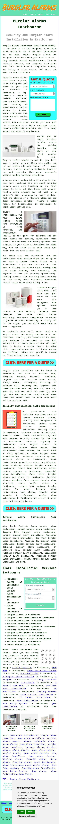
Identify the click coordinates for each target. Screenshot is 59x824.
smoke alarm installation (41, 671)
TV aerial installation (34, 697)
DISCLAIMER (50, 14)
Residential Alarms (44, 741)
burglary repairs (46, 692)
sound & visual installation (37, 694)
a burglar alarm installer (18, 677)
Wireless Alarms (12, 759)
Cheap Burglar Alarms (37, 765)
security (19, 501)
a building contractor (43, 680)
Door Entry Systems (15, 771)
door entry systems (15, 703)
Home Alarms (39, 771)
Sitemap (4, 803)
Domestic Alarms (22, 741)
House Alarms (10, 744)
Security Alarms (22, 762)
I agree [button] (21, 811)
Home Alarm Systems (43, 750)
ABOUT (32, 14)
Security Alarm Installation (38, 768)
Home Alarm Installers (31, 738)
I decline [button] (30, 811)
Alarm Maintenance (44, 762)
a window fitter (29, 674)
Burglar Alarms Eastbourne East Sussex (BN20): (29, 46)
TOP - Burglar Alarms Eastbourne (21, 779)
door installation (27, 700)
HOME (25, 14)
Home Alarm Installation (24, 735)
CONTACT (40, 14)
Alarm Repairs (21, 750)
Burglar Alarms (11, 753)
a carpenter (28, 683)
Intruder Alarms (34, 747)
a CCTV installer (22, 668)
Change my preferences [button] (27, 816)
